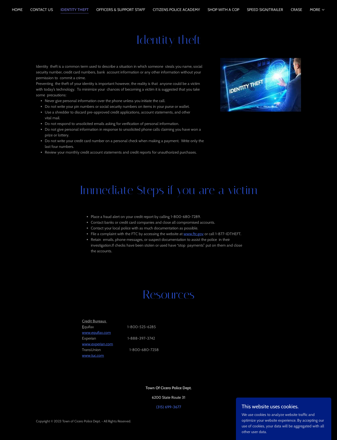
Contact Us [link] (41, 9)
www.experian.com (97, 344)
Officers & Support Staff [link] (120, 9)
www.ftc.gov (194, 234)
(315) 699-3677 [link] (168, 407)
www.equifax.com (96, 332)
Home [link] (17, 9)
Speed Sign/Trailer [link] (265, 9)
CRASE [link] (296, 9)
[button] (317, 10)
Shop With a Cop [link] (223, 9)
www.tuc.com (93, 355)
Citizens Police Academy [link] (176, 9)
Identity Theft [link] (75, 9)
